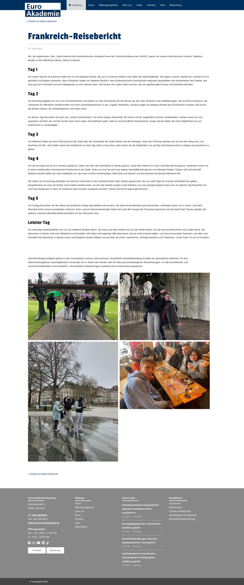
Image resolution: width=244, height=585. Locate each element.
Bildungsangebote (108, 5)
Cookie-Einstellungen (180, 511)
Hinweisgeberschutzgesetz (183, 515)
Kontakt (37, 550)
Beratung (55, 550)
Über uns (127, 5)
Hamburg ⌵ (76, 5)
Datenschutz (175, 507)
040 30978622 (39, 515)
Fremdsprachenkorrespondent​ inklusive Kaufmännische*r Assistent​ (140, 509)
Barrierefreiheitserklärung (182, 519)
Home (91, 5)
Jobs (162, 5)
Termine (151, 5)
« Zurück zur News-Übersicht (41, 21)
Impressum (175, 503)
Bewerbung (175, 5)
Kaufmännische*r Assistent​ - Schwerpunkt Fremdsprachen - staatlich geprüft (139, 557)
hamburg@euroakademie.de (43, 522)
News (140, 5)
